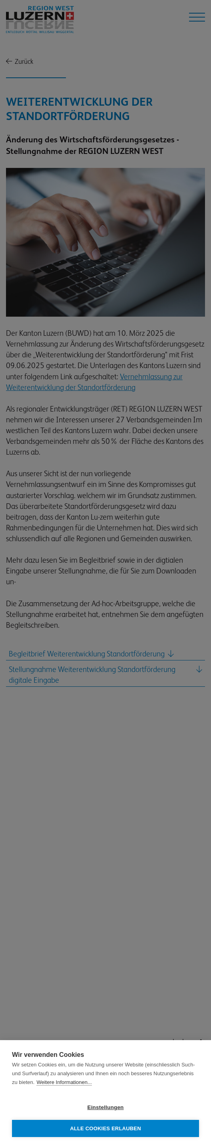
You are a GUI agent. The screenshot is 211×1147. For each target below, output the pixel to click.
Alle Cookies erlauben (105, 1128)
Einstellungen (105, 1107)
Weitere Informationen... (64, 1082)
